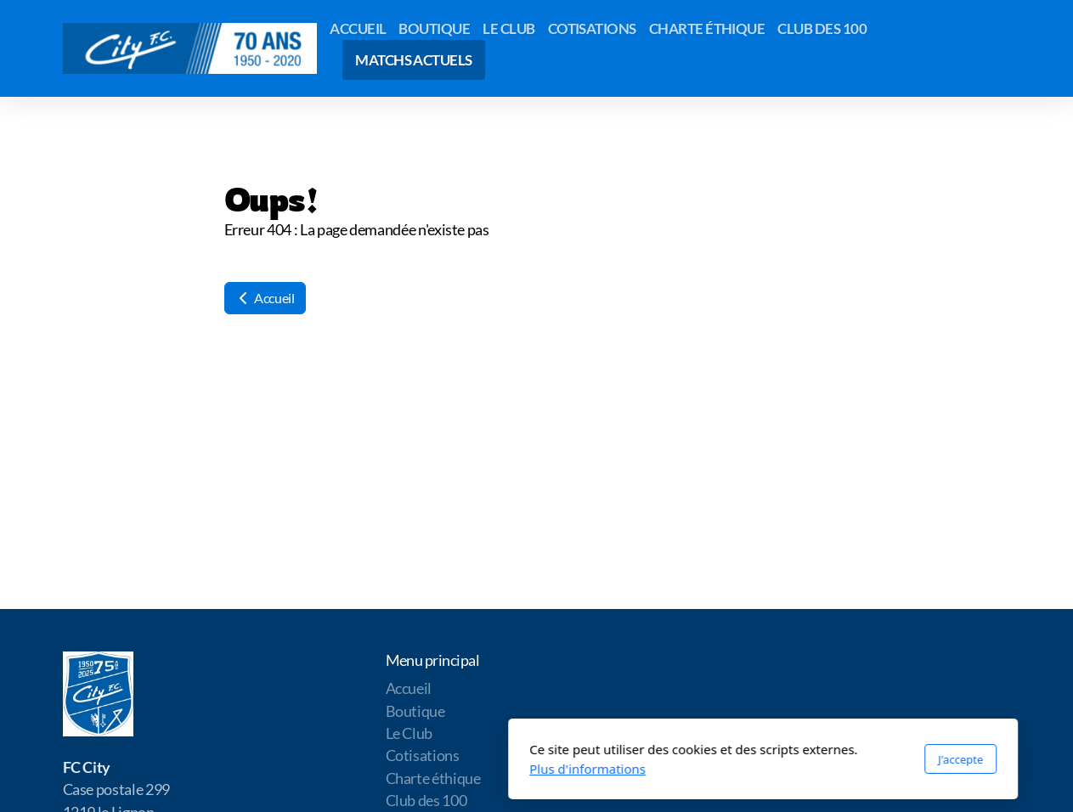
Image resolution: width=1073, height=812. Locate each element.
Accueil (265, 298)
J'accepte (733, 759)
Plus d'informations (361, 768)
